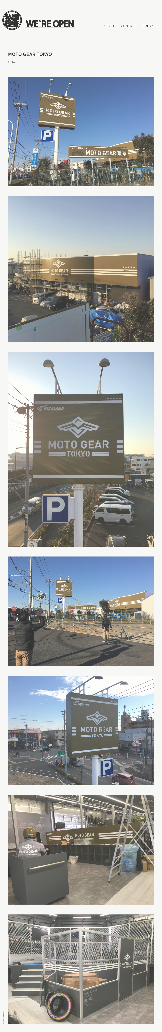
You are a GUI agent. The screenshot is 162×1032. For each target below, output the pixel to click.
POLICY (148, 25)
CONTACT (128, 25)
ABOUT (109, 25)
